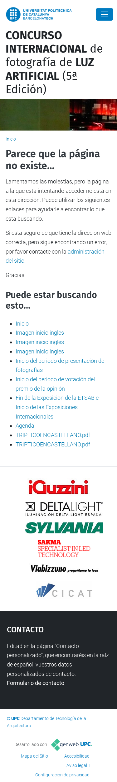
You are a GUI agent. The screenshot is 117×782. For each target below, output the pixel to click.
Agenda (25, 425)
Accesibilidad (77, 756)
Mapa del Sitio (34, 756)
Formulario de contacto (35, 683)
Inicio (11, 138)
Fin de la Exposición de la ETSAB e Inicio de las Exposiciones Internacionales (57, 406)
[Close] (104, 14)
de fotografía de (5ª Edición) (54, 62)
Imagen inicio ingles (40, 332)
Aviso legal (76, 765)
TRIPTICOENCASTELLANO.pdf (53, 435)
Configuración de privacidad (62, 774)
